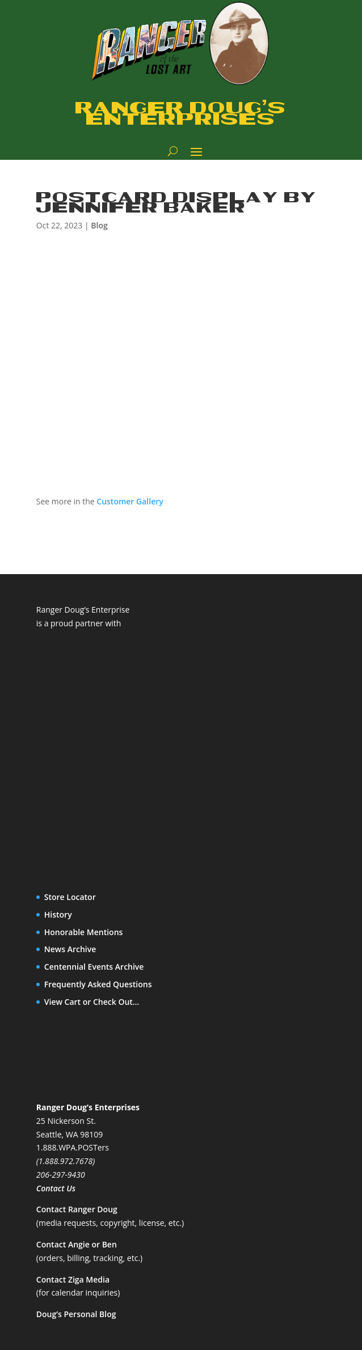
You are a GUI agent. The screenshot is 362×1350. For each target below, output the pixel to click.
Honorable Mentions (83, 932)
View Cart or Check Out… (92, 1001)
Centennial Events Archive (94, 966)
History (58, 914)
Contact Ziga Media (73, 1279)
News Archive (70, 949)
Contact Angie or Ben (76, 1244)
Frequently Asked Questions (98, 984)
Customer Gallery (129, 501)
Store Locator (70, 896)
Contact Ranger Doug (76, 1209)
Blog (99, 225)
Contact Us (55, 1188)
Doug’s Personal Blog (76, 1314)
